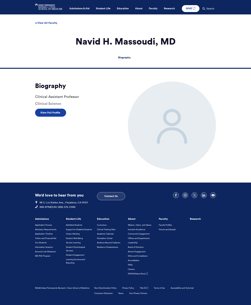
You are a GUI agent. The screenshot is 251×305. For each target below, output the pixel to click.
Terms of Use (159, 288)
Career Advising (73, 233)
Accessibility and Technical (182, 288)
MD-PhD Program (42, 256)
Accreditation (133, 260)
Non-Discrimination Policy (105, 288)
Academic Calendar (105, 233)
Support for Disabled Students (79, 229)
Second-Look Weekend (45, 251)
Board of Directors (135, 247)
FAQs (130, 264)
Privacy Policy (128, 288)
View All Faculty (46, 23)
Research (195, 219)
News (120, 293)
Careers (131, 269)
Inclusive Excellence (136, 229)
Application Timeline (44, 233)
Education (103, 219)
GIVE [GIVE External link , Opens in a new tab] (190, 8)
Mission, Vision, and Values (139, 225)
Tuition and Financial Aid (45, 238)
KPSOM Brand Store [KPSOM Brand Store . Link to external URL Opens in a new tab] (138, 273)
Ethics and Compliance (138, 256)
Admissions (42, 219)
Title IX (144, 288)
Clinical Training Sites (106, 229)
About (131, 219)
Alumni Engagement (137, 251)
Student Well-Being (74, 238)
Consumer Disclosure (103, 293)
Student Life (73, 219)
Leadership (133, 242)
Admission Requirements (45, 229)
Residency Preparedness (107, 247)
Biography (124, 57)
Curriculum (102, 225)
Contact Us (111, 196)
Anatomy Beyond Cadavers (108, 242)
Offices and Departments (139, 238)
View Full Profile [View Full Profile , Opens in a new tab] (50, 112)
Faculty (163, 219)
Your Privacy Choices (138, 293)
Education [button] (123, 8)
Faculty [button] (153, 8)
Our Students (41, 242)
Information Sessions (44, 247)
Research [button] (169, 8)
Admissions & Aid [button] (79, 8)
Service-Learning (73, 242)
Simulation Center (105, 238)
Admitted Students (74, 225)
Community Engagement (139, 233)
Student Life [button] (103, 8)
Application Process (43, 225)
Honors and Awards (167, 229)
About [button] (138, 8)
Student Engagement (75, 255)
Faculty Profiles (165, 225)
